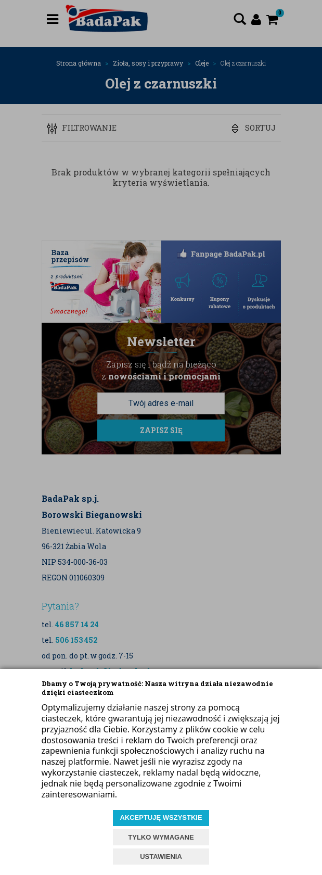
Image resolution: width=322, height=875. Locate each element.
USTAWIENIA (161, 856)
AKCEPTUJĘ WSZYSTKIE (161, 817)
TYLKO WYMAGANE (161, 837)
